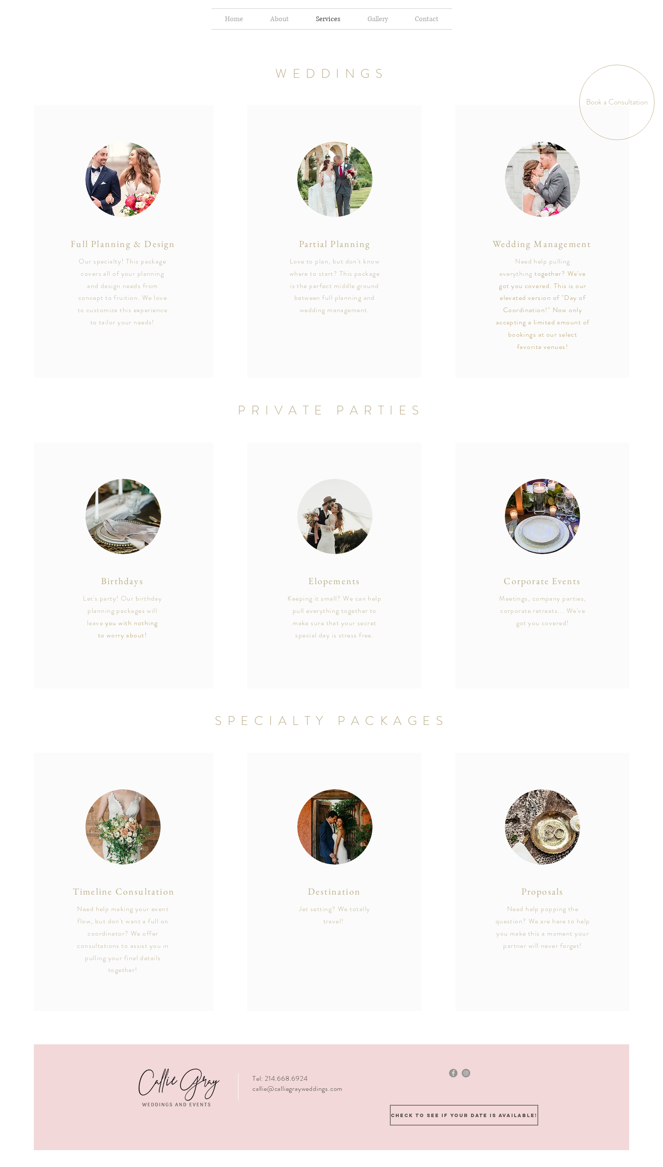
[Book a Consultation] (617, 102)
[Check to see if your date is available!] (464, 1115)
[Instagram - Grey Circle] (466, 1073)
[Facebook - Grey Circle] (453, 1073)
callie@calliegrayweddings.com (297, 1088)
